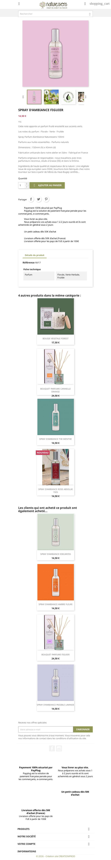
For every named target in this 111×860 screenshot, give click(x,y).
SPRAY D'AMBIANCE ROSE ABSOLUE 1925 (55, 490)
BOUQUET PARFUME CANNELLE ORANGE (55, 390)
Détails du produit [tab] (34, 255)
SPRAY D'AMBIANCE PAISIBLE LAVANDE (55, 704)
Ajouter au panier (47, 185)
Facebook (52, 748)
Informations (27, 851)
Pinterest (46, 199)
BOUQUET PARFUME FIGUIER (55, 654)
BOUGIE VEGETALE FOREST (55, 338)
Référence (29, 262)
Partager (31, 199)
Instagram (59, 748)
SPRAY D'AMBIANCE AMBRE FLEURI (55, 604)
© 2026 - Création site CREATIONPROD (55, 856)
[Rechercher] (55, 14)
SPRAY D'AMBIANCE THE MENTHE (55, 439)
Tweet (38, 199)
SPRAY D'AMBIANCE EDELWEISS (55, 554)
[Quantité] (21, 185)
